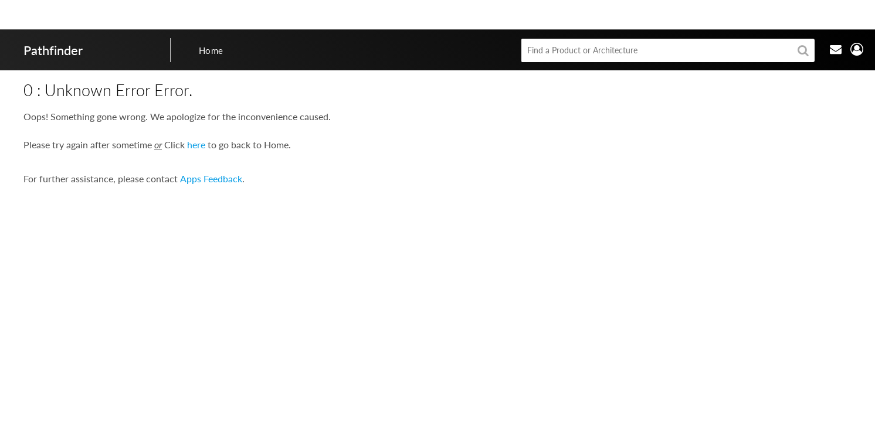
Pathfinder (53, 50)
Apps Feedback (211, 178)
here (196, 144)
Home (211, 50)
